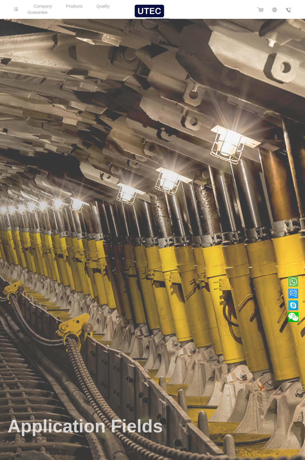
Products (74, 6)
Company (43, 6)
